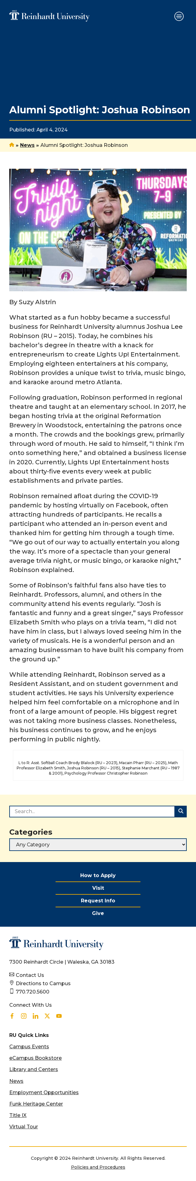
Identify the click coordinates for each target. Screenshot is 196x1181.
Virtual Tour (23, 1127)
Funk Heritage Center (36, 1104)
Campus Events (29, 1047)
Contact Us (30, 975)
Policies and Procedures (98, 1167)
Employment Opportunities (44, 1092)
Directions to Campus (43, 983)
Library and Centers (33, 1069)
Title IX (18, 1115)
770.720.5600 (32, 992)
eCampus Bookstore (35, 1058)
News (27, 145)
